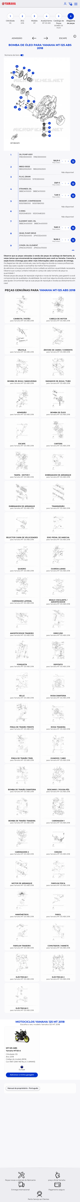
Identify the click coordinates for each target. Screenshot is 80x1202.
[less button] (62, 161)
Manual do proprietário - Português (23, 1088)
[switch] (22, 55)
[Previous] (34, 38)
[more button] (68, 161)
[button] (74, 36)
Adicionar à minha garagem (22, 1075)
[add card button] (73, 161)
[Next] (46, 38)
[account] (65, 3)
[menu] (75, 3)
